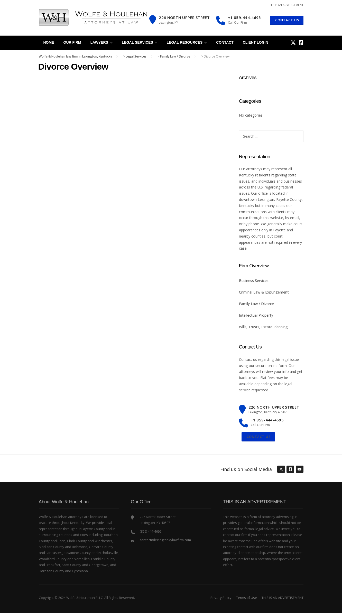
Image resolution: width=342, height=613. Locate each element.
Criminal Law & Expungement (264, 292)
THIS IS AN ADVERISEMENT (285, 5)
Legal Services (137, 42)
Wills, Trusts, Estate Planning (263, 326)
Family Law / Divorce (256, 303)
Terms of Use (246, 597)
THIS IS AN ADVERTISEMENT (282, 597)
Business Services (254, 280)
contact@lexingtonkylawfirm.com (165, 539)
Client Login (255, 42)
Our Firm (72, 42)
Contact (224, 42)
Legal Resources (185, 42)
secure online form (271, 365)
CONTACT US (286, 20)
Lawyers (99, 42)
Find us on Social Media (246, 469)
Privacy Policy (221, 597)
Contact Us (258, 436)
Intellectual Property (256, 315)
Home (48, 42)
